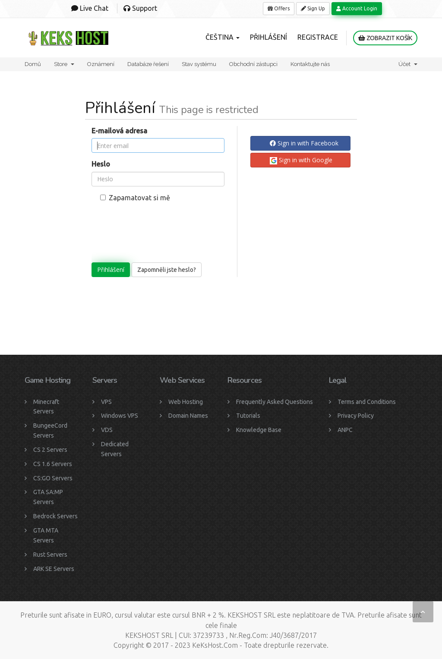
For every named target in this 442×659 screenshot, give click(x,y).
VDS (107, 429)
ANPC (345, 429)
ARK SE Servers (53, 568)
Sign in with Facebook (304, 143)
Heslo (101, 164)
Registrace (317, 37)
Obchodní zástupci (253, 64)
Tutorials (248, 415)
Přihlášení (268, 37)
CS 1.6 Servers (52, 463)
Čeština (222, 37)
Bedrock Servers (55, 516)
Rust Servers (50, 554)
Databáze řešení (148, 64)
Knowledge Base (258, 429)
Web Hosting (185, 401)
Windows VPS (119, 415)
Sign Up (313, 8)
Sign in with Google (301, 160)
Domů (33, 64)
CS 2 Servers (50, 449)
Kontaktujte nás (310, 64)
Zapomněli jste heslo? (166, 269)
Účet (407, 64)
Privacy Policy (356, 415)
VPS (106, 401)
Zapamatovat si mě (135, 198)
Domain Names (188, 415)
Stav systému (199, 64)
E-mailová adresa (119, 131)
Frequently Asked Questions (274, 401)
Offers (279, 8)
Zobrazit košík (385, 38)
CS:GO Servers (53, 478)
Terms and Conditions (367, 401)
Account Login (356, 8)
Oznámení (100, 64)
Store (64, 64)
